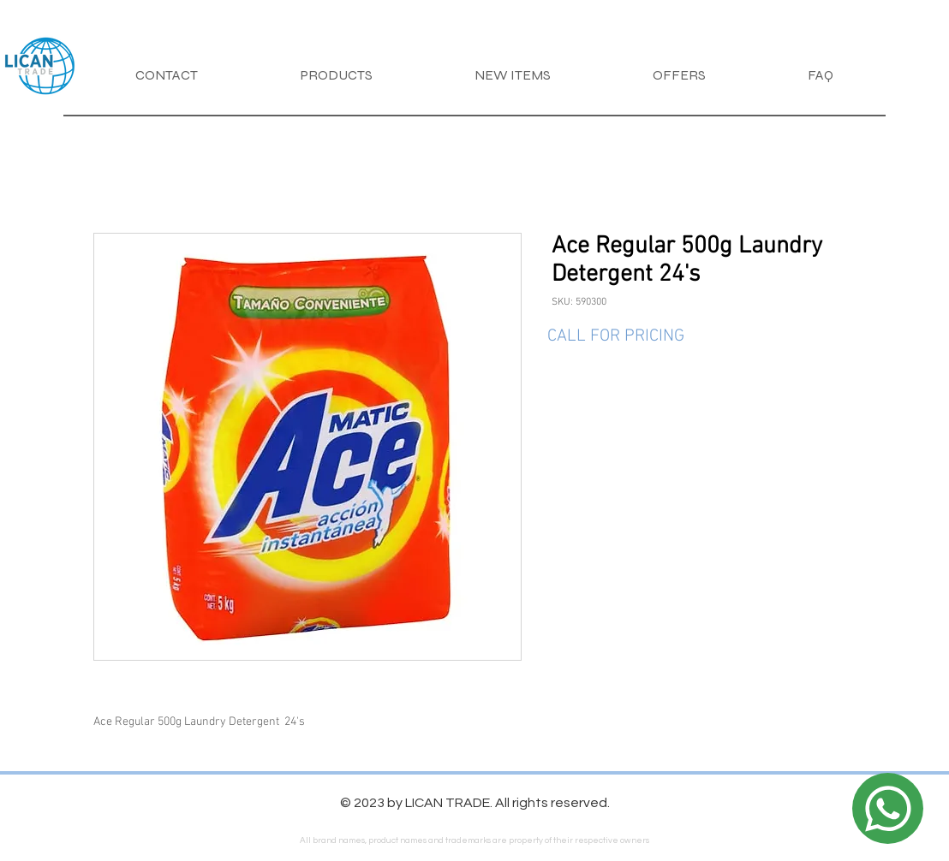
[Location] (887, 808)
